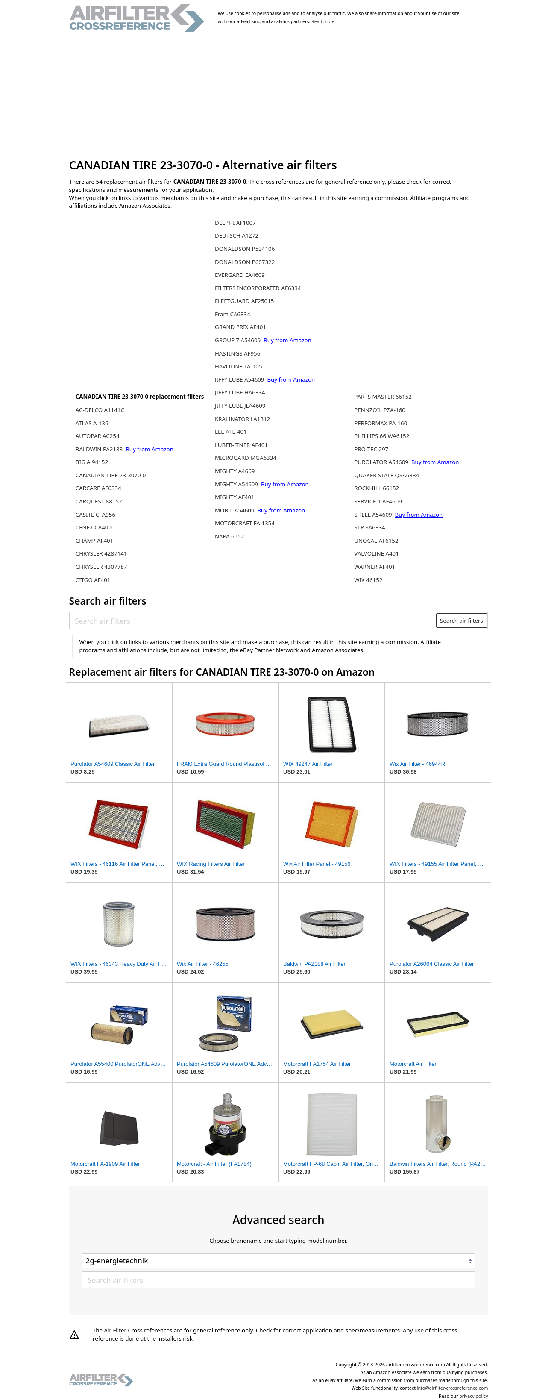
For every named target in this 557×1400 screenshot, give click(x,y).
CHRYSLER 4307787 (101, 567)
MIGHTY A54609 (237, 484)
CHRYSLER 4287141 (101, 553)
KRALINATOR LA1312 (242, 419)
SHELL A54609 (373, 514)
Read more (322, 21)
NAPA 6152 (229, 536)
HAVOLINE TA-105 (238, 366)
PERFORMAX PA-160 (380, 423)
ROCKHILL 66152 (376, 488)
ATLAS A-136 (92, 423)
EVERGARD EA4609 (240, 275)
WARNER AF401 (374, 567)
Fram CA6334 (232, 314)
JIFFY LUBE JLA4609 (240, 405)
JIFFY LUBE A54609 (240, 379)
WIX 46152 (368, 580)
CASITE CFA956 (95, 514)
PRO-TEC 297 (371, 449)
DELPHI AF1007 (235, 222)
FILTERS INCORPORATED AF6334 (258, 288)
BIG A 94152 (92, 462)
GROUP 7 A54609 (238, 340)
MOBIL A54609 (235, 510)
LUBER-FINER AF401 (241, 445)
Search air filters (461, 620)
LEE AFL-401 (231, 431)
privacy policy (473, 1396)
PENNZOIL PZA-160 (379, 410)
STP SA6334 (369, 527)
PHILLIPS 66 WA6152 (381, 436)
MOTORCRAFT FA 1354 (245, 523)
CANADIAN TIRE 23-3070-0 (111, 475)
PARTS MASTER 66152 (383, 396)
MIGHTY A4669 (235, 471)
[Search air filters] (253, 620)
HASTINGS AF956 (237, 353)
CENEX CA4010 (95, 527)
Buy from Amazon (149, 449)
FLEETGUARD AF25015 (244, 301)
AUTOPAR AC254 (98, 436)
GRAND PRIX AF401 (240, 327)
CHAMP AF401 (95, 540)
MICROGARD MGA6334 (245, 458)
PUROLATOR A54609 (382, 462)
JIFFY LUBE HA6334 (240, 392)
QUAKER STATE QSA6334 (386, 475)
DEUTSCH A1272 (236, 235)
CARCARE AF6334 (98, 488)
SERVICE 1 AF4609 (378, 501)
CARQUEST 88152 (99, 501)
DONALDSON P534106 (245, 249)
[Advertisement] (278, 96)
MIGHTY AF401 (235, 497)
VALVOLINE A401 (376, 553)
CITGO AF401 (93, 580)
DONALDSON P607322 (245, 262)
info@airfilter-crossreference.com (452, 1388)
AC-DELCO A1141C (100, 410)
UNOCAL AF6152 (376, 540)
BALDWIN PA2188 (100, 449)
